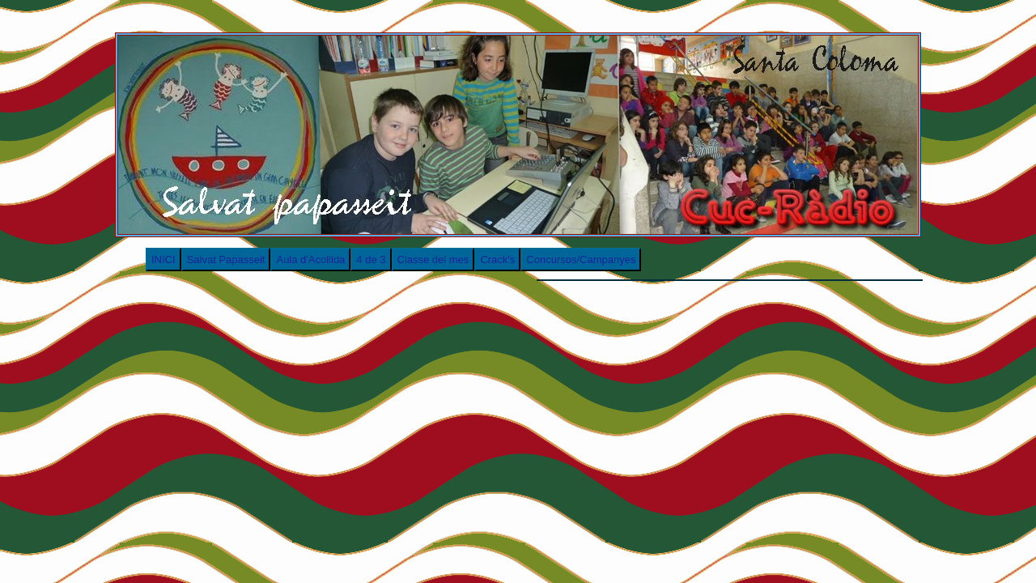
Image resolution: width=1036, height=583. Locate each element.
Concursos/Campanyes (580, 259)
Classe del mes (433, 259)
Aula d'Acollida (310, 259)
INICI (163, 259)
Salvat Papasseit (226, 259)
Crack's (497, 259)
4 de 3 (370, 259)
